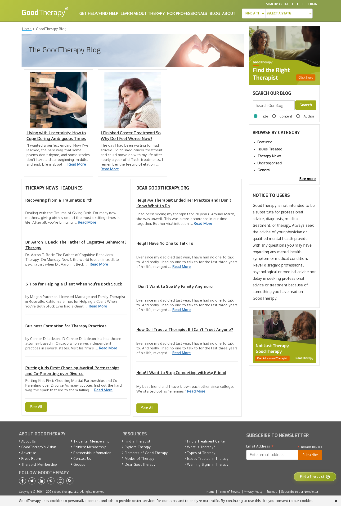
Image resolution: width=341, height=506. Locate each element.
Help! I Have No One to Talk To (164, 243)
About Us (28, 441)
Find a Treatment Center (206, 441)
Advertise (28, 453)
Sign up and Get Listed (284, 4)
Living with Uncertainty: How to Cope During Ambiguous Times (56, 135)
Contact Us (82, 458)
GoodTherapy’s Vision (38, 447)
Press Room (31, 458)
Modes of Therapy (139, 458)
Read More (76, 164)
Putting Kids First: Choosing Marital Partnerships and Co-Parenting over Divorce (72, 370)
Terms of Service (229, 491)
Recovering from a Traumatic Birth (58, 200)
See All (36, 406)
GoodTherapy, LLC (66, 491)
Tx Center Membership (91, 441)
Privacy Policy (253, 491)
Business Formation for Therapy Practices (66, 326)
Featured (264, 142)
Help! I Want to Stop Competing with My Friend (181, 372)
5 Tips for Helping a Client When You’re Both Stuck (73, 284)
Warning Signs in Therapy (207, 464)
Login (312, 4)
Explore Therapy (138, 447)
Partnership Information (92, 453)
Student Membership (89, 447)
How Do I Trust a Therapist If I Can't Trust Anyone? (184, 329)
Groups (79, 464)
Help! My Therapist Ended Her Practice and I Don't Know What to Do (183, 203)
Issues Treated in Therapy (208, 458)
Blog (215, 13)
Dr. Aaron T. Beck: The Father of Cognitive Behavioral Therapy (75, 245)
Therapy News (269, 156)
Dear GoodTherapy (140, 464)
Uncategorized (269, 163)
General (264, 170)
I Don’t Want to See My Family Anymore (174, 286)
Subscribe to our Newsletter (299, 491)
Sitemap (271, 491)
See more (307, 178)
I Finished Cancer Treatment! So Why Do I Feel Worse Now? (131, 135)
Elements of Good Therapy (146, 453)
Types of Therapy (201, 453)
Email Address (260, 446)
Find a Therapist (137, 441)
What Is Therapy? (201, 447)
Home (210, 491)
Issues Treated (270, 149)
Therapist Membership (39, 464)
